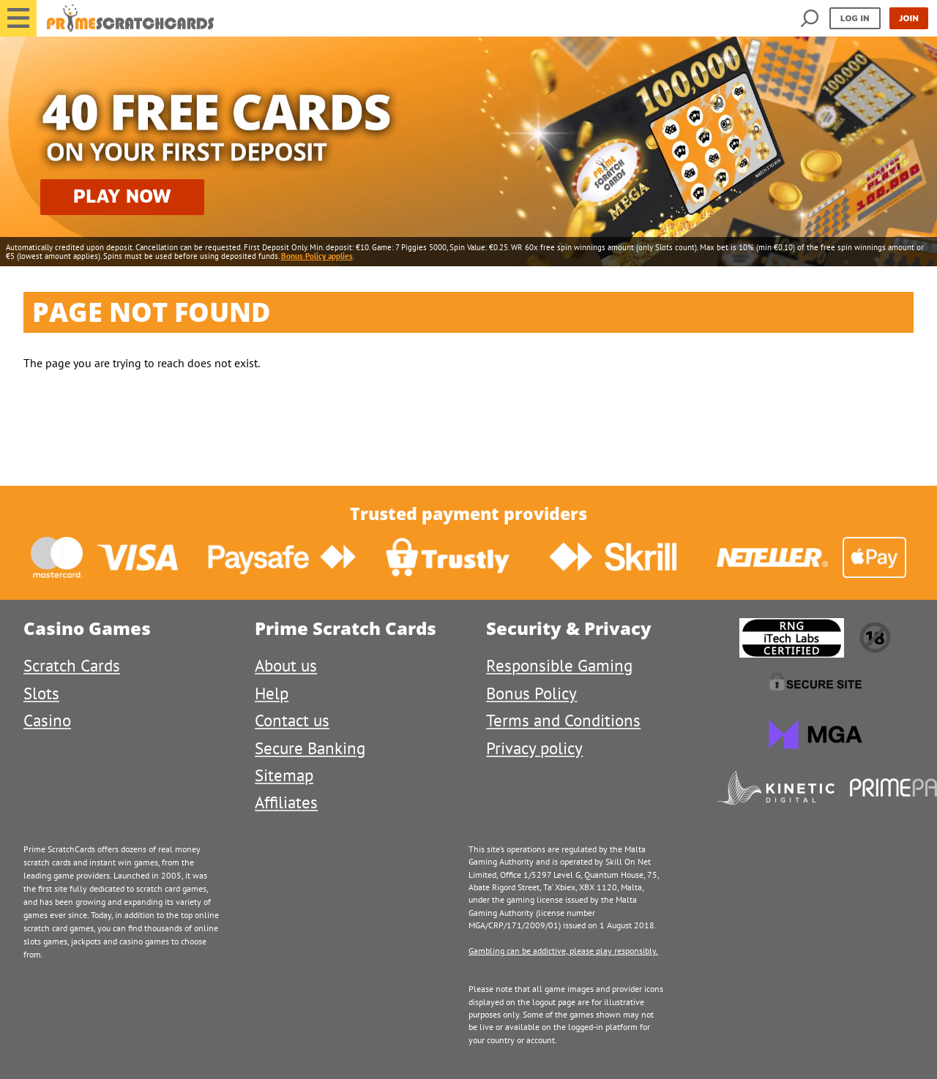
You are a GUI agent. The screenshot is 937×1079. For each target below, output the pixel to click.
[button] (18, 18)
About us (286, 665)
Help (271, 693)
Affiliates (286, 802)
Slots (41, 693)
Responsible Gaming (559, 665)
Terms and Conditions (563, 720)
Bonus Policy (531, 693)
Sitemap (284, 775)
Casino (47, 720)
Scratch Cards (71, 665)
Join (909, 17)
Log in (855, 17)
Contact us (292, 720)
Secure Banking (310, 748)
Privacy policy (534, 748)
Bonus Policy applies (317, 256)
